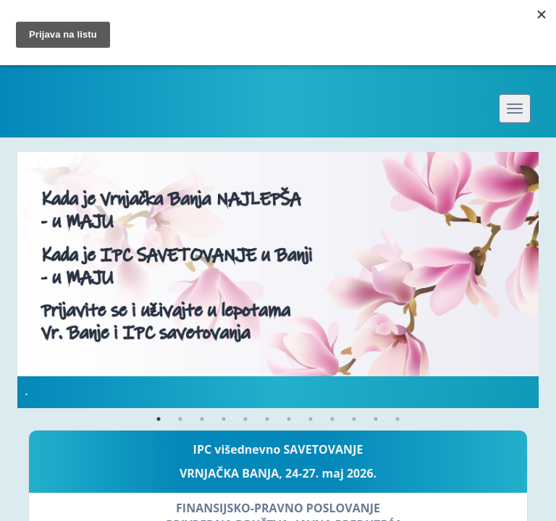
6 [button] (267, 419)
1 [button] (158, 419)
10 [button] (354, 419)
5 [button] (245, 419)
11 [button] (375, 419)
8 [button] (310, 419)
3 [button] (202, 419)
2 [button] (180, 419)
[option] (278, 280)
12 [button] (397, 419)
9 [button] (332, 419)
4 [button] (223, 419)
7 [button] (289, 419)
